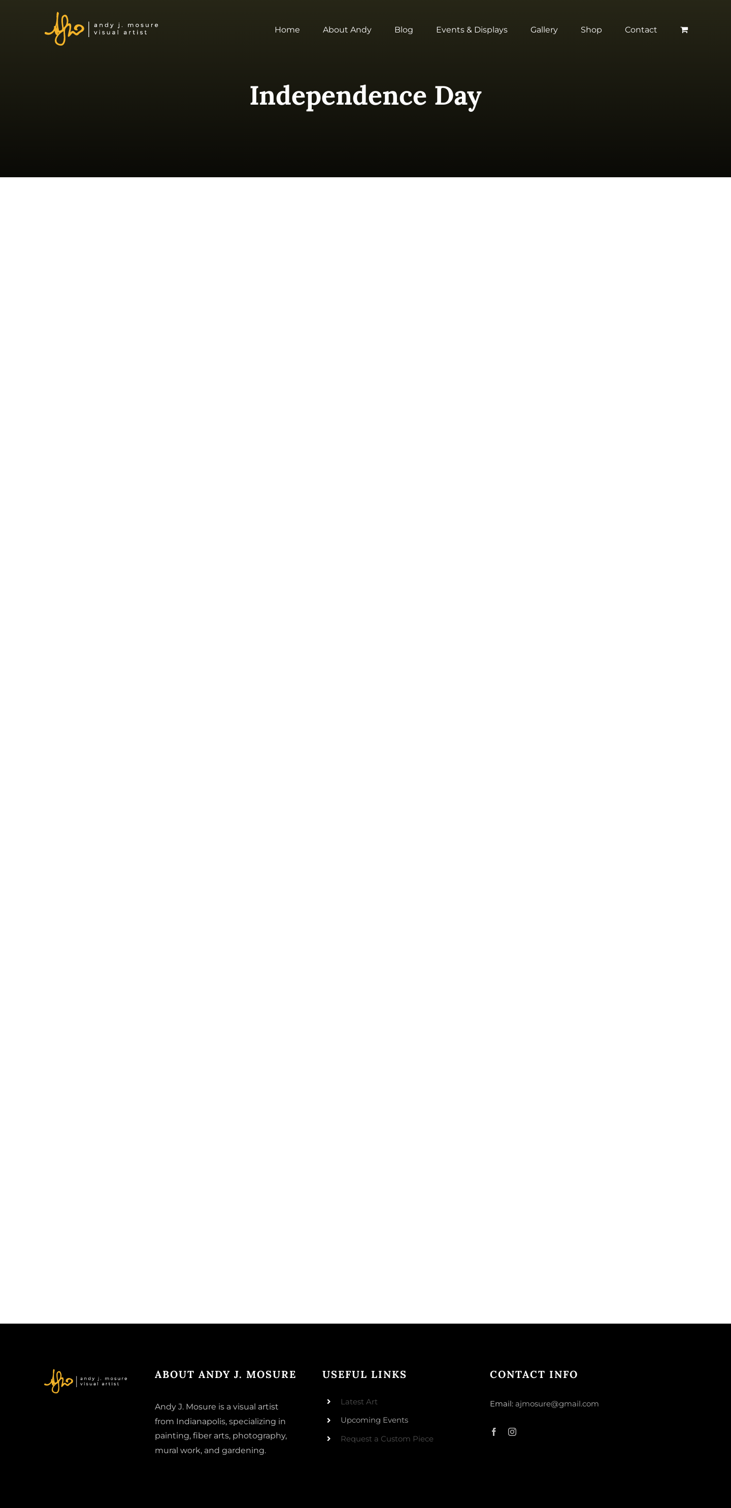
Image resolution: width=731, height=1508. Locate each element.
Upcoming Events (374, 1420)
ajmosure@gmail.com (557, 1403)
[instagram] (512, 1432)
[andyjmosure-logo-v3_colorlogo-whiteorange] (102, 14)
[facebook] (494, 1432)
